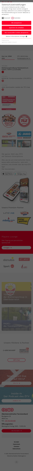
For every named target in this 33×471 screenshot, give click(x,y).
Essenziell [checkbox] (7, 18)
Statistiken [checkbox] (17, 18)
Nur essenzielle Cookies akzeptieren (16, 33)
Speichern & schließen (16, 28)
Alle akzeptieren (16, 23)
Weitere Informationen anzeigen (16, 36)
